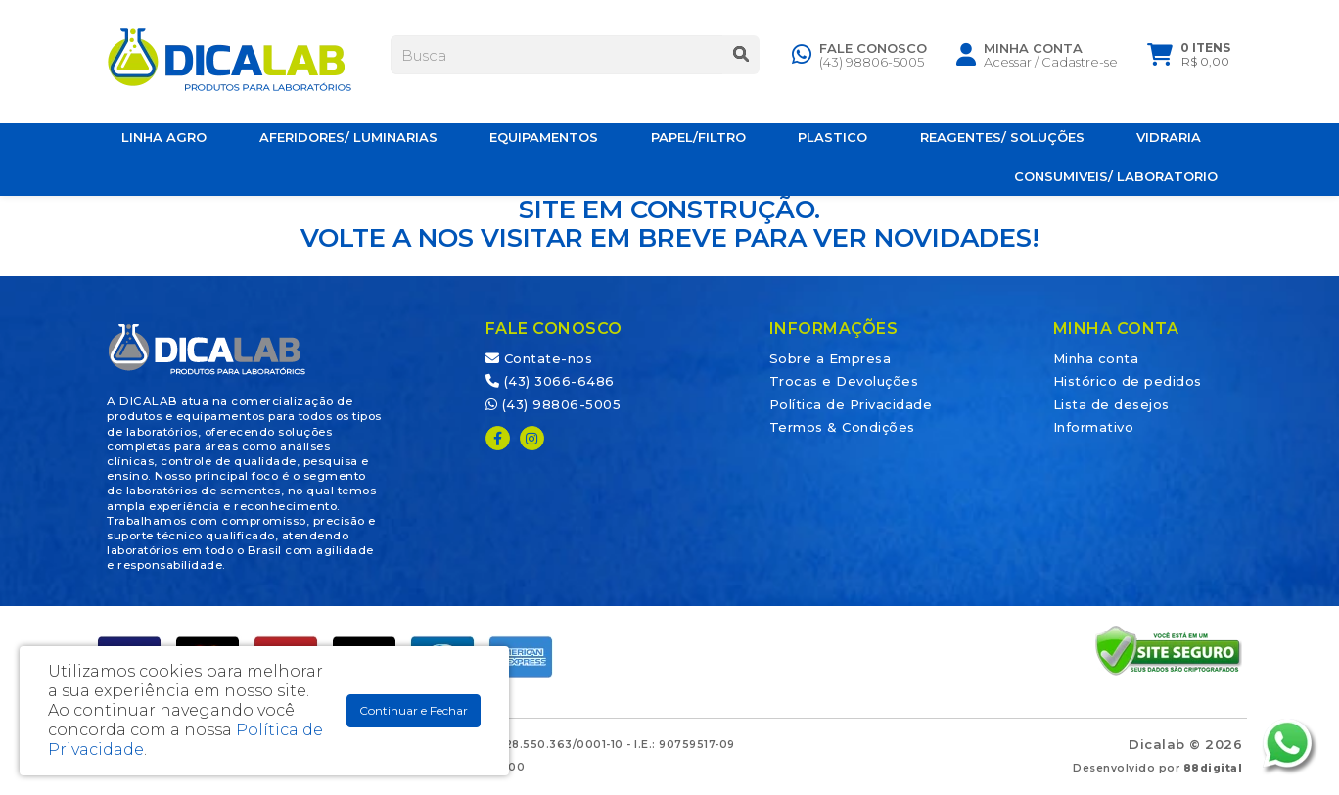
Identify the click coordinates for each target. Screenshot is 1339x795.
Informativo (1093, 427)
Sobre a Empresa (830, 358)
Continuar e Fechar (413, 710)
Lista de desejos (1111, 404)
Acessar (1008, 65)
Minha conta (1096, 358)
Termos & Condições (842, 427)
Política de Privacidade (851, 404)
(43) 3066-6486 (550, 381)
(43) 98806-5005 (871, 65)
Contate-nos (539, 358)
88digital (1213, 768)
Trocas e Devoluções (844, 381)
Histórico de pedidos (1127, 381)
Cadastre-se (1079, 65)
